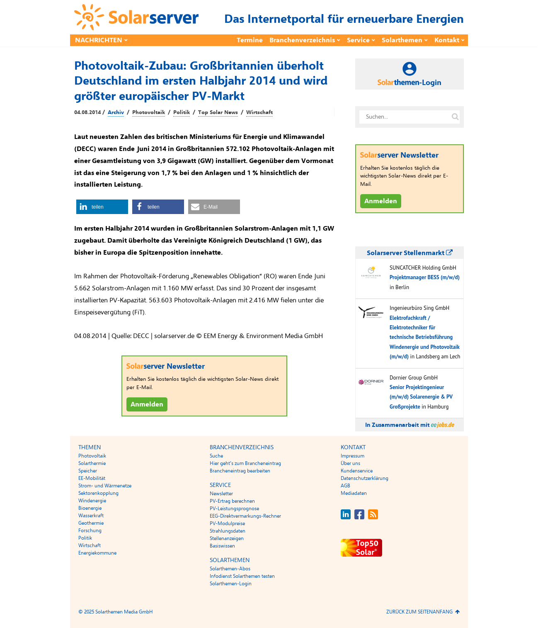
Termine (250, 40)
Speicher (87, 470)
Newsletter (221, 493)
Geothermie (91, 523)
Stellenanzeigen (227, 538)
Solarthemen (402, 40)
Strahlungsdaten (227, 531)
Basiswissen (222, 546)
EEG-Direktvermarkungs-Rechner (245, 516)
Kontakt (446, 40)
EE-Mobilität (91, 478)
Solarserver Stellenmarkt (410, 253)
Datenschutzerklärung (364, 478)
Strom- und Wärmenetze (104, 485)
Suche (216, 456)
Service (358, 40)
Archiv (116, 112)
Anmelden (147, 404)
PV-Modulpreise (227, 523)
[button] (102, 207)
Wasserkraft (91, 515)
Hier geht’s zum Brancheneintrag (245, 463)
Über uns (350, 463)
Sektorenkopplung (98, 493)
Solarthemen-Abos (230, 568)
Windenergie (92, 500)
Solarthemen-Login (231, 583)
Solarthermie (92, 463)
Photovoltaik (148, 112)
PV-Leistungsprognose (234, 508)
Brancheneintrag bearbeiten (240, 470)
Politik (181, 112)
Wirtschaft (259, 112)
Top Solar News (218, 112)
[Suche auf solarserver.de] (455, 117)
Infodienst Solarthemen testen (242, 576)
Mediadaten (354, 493)
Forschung (90, 530)
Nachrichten (98, 40)
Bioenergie (90, 508)
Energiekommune (97, 553)
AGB (345, 485)
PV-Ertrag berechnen (232, 501)
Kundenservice (357, 470)
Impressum (352, 456)
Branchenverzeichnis (302, 40)
